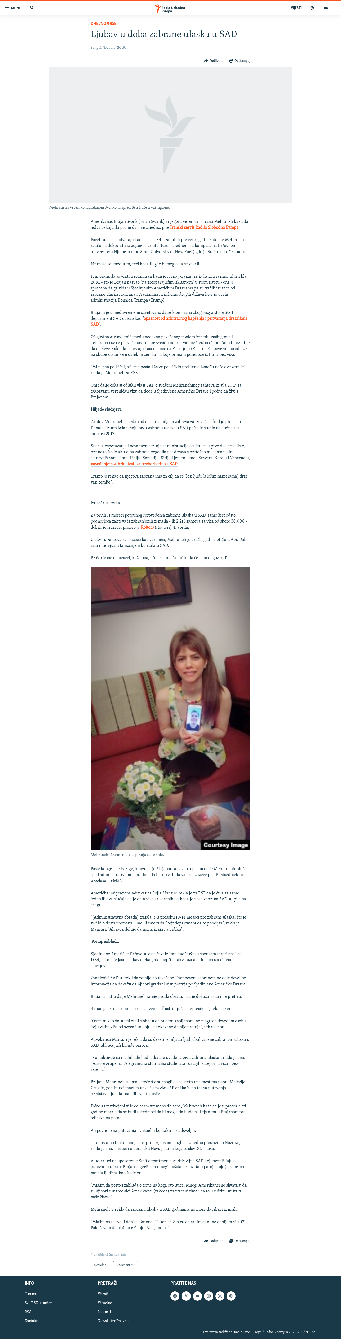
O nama (31, 1294)
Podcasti (104, 1312)
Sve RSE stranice (38, 1303)
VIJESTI (296, 8)
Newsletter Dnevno (113, 1321)
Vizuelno (105, 1303)
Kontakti (32, 1321)
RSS (28, 1312)
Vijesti (103, 1294)
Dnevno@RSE (103, 24)
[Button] (214, 61)
